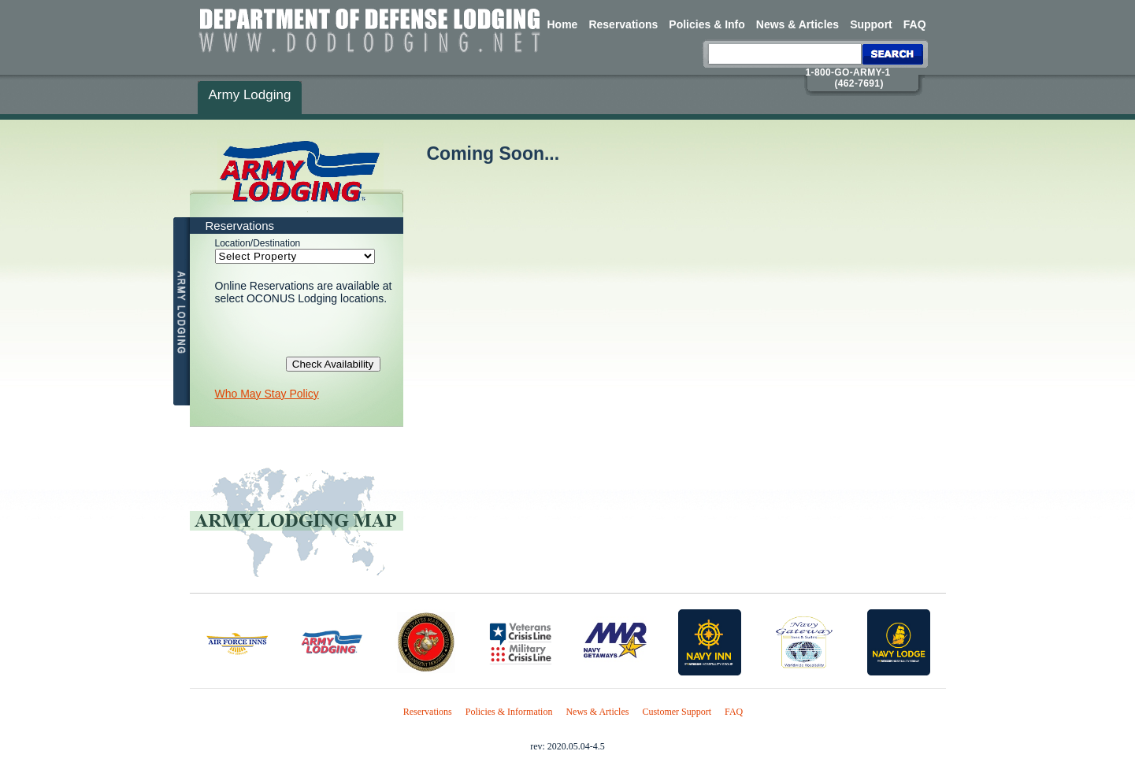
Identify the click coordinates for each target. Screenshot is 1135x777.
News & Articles (797, 24)
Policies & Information (509, 711)
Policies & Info (706, 24)
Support (871, 24)
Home (562, 24)
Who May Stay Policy (267, 393)
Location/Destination (258, 243)
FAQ (914, 24)
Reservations (623, 24)
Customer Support (676, 711)
